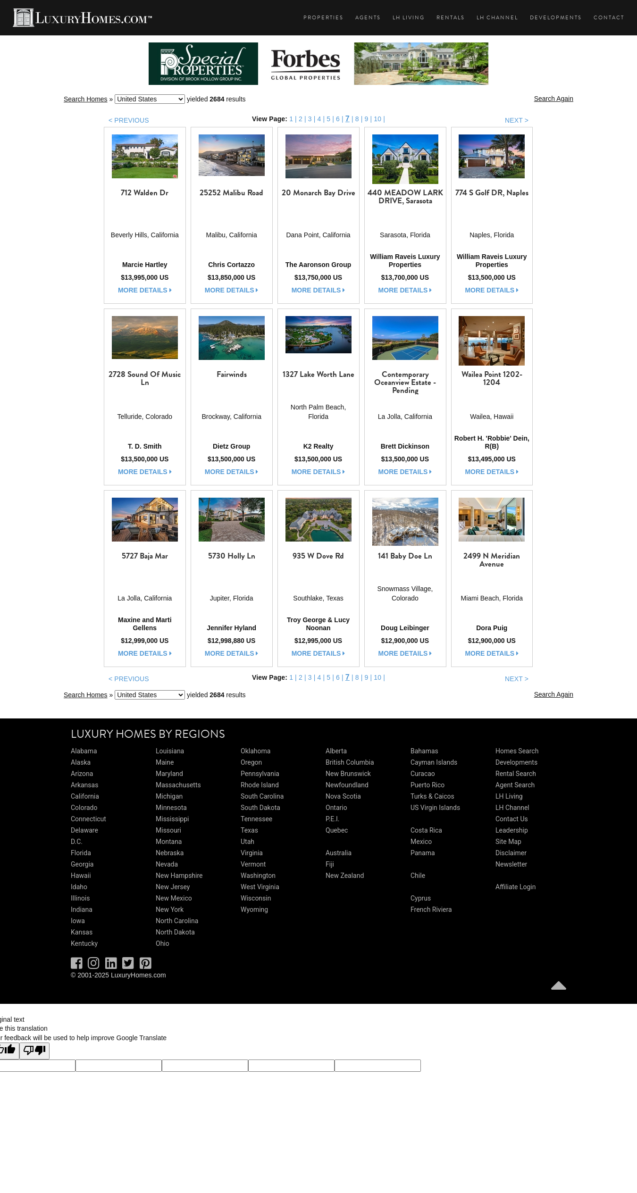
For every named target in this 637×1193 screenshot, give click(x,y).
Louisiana (170, 751)
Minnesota (171, 807)
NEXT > (516, 120)
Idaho (79, 887)
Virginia (252, 853)
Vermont (253, 864)
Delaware (84, 830)
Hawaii (81, 875)
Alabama (84, 751)
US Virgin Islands (435, 807)
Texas (249, 830)
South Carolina (262, 796)
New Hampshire (179, 875)
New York (170, 909)
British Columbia (350, 762)
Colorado (84, 807)
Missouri (168, 830)
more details (145, 290)
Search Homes (86, 99)
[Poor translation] (34, 1051)
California (85, 796)
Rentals (450, 18)
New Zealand (345, 875)
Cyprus (421, 898)
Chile (418, 875)
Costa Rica (426, 830)
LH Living (409, 18)
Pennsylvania (260, 773)
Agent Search (515, 785)
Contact (609, 18)
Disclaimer (511, 853)
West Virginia (260, 887)
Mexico (421, 841)
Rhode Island (260, 785)
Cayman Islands (434, 762)
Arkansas (84, 785)
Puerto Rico (427, 785)
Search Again (553, 98)
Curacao (423, 773)
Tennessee (256, 819)
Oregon (251, 762)
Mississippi (172, 819)
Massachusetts (178, 785)
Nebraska (170, 853)
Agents (368, 18)
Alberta (336, 751)
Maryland (169, 773)
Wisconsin (256, 898)
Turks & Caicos (432, 796)
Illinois (80, 898)
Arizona (82, 773)
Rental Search (515, 773)
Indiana (81, 909)
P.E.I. (332, 819)
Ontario (336, 807)
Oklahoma (255, 751)
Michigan (169, 796)
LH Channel (497, 18)
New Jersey (173, 887)
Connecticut (88, 819)
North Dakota (175, 932)
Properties (323, 18)
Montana (169, 841)
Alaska (81, 762)
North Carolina (177, 921)
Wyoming (254, 909)
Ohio (162, 943)
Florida (81, 853)
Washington (258, 875)
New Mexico (174, 898)
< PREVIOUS (129, 120)
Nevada (167, 864)
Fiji (330, 864)
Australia (339, 853)
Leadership (511, 830)
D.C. (77, 841)
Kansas (81, 932)
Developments (556, 18)
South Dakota (260, 807)
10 (377, 119)
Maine (165, 762)
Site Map (508, 841)
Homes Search (516, 751)
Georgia (82, 864)
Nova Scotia (343, 796)
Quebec (337, 830)
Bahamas (424, 751)
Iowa (78, 921)
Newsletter (511, 864)
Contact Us (511, 819)
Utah (247, 841)
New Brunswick (348, 773)
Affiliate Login (515, 887)
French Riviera (431, 909)
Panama (423, 853)
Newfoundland (347, 785)
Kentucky (84, 943)
